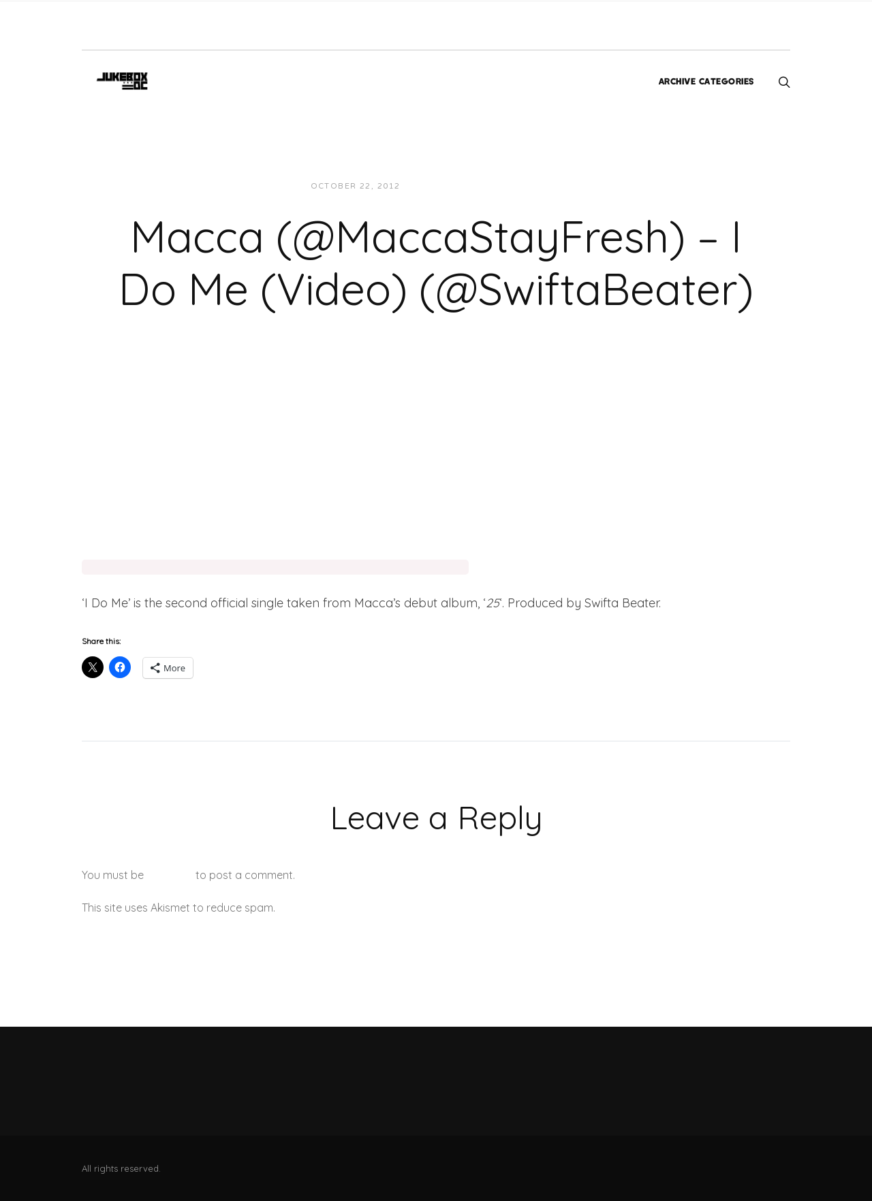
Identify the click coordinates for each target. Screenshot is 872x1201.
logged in (169, 875)
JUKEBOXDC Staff (457, 186)
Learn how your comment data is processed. (390, 907)
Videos (533, 186)
